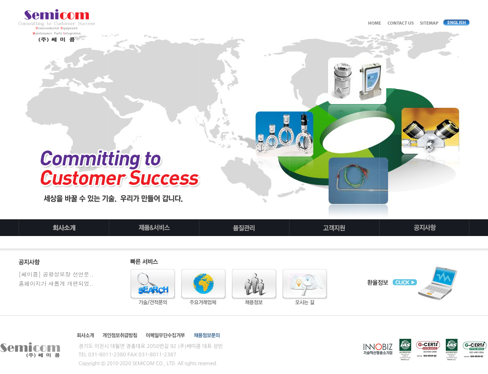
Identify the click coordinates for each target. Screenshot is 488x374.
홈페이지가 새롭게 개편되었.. (56, 283)
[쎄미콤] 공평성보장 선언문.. (56, 274)
